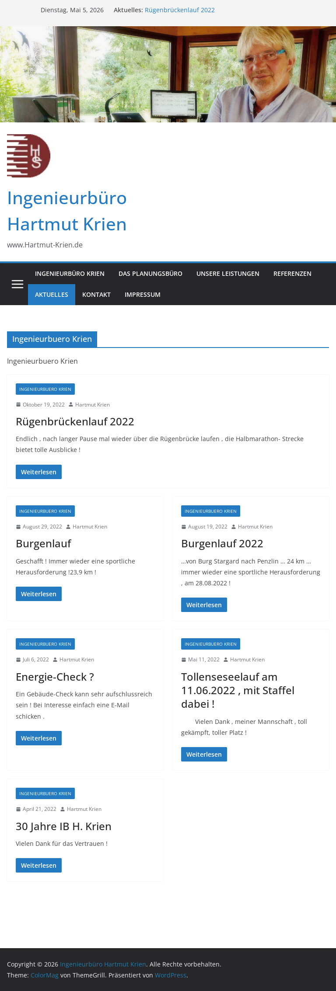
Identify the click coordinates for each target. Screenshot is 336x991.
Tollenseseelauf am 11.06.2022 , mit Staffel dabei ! (237, 690)
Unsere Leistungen (227, 273)
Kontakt (96, 294)
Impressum (143, 294)
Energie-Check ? (55, 676)
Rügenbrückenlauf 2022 (180, 10)
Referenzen (292, 273)
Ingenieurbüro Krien (70, 273)
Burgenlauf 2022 (222, 543)
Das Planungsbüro (150, 273)
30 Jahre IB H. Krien (64, 826)
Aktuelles (51, 294)
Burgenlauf (43, 543)
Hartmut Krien (92, 404)
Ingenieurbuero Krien (45, 389)
